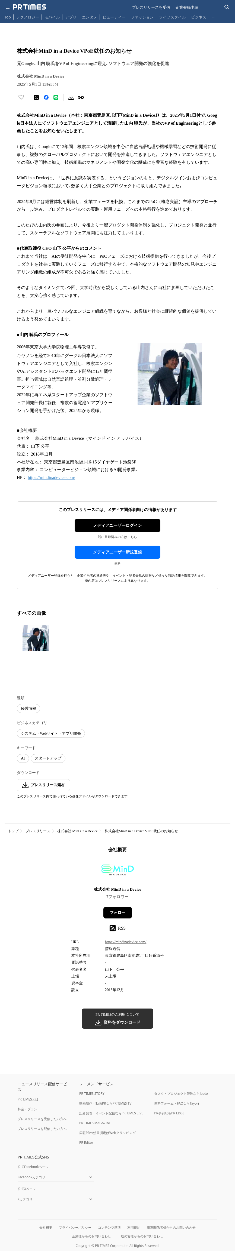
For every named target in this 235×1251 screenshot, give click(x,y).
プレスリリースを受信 (151, 7)
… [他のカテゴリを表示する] (213, 16)
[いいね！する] (21, 97)
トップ (13, 831)
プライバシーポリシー (75, 1227)
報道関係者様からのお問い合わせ (171, 1227)
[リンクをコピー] (81, 97)
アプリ (71, 17)
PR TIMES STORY (91, 1093)
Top (7, 17)
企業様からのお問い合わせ (91, 1236)
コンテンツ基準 (109, 1227)
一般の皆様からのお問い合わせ (140, 1236)
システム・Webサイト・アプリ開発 (51, 733)
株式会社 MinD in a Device (77, 831)
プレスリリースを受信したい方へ (42, 1119)
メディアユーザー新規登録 (117, 552)
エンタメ (89, 17)
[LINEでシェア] (56, 97)
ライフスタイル (172, 17)
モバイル (52, 17)
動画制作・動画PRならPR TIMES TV (105, 1103)
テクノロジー (27, 17)
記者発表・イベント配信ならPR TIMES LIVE (111, 1113)
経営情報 (28, 708)
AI (23, 758)
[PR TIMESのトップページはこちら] (29, 7)
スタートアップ (48, 758)
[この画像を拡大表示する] (36, 638)
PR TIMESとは (28, 1099)
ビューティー (114, 17)
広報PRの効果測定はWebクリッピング (107, 1132)
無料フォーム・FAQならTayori (176, 1103)
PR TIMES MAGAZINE (95, 1123)
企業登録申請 (187, 7)
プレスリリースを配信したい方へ (42, 1128)
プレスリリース (38, 831)
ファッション (142, 17)
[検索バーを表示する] (227, 7)
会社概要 (45, 1227)
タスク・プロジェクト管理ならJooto (181, 1093)
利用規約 (133, 1227)
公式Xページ (27, 1189)
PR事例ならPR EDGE (169, 1113)
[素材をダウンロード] (71, 97)
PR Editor (86, 1142)
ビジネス (198, 17)
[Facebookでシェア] (46, 97)
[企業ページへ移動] (118, 871)
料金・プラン (27, 1109)
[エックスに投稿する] (36, 97)
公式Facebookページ (33, 1166)
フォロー (117, 913)
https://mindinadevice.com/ (51, 477)
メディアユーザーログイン (117, 525)
